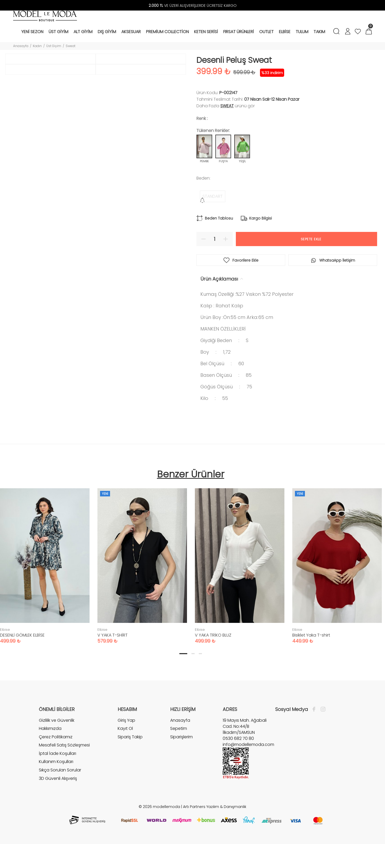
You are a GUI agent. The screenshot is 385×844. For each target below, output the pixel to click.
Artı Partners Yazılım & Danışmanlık (214, 806)
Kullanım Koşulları (56, 762)
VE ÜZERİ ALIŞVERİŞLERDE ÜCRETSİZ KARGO (193, 5)
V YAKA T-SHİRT (112, 635)
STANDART (212, 196)
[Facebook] (315, 709)
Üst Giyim (53, 46)
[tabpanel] (142, 561)
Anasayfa (20, 46)
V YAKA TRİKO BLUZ (213, 635)
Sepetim (178, 728)
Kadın (37, 46)
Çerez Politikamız (55, 737)
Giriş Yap (126, 720)
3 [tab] (200, 653)
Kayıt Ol (125, 728)
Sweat (70, 46)
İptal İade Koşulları (57, 753)
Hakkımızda (50, 728)
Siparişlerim (181, 737)
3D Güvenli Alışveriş (58, 778)
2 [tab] (193, 653)
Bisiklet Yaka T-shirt (311, 635)
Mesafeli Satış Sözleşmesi (64, 745)
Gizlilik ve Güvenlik (56, 720)
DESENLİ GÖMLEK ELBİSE (22, 635)
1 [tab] (183, 653)
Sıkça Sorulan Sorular (60, 770)
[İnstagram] (321, 709)
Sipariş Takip (130, 737)
